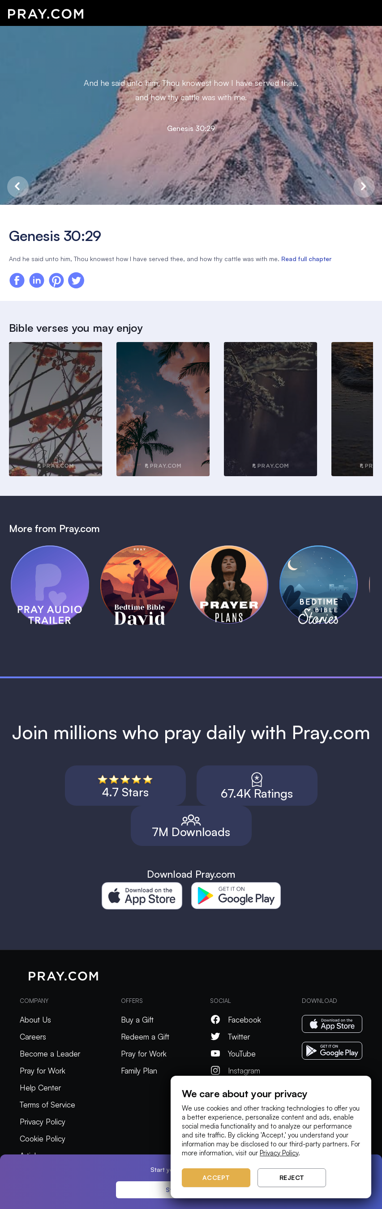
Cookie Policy (42, 1138)
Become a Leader (50, 1053)
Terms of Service (47, 1104)
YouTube (233, 1053)
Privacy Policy (42, 1121)
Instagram (235, 1070)
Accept (216, 1177)
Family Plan (139, 1070)
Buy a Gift (137, 1019)
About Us (35, 1019)
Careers (33, 1036)
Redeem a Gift (145, 1036)
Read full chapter (306, 258)
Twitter (230, 1036)
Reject (292, 1177)
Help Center (40, 1087)
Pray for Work (42, 1070)
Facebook (235, 1019)
